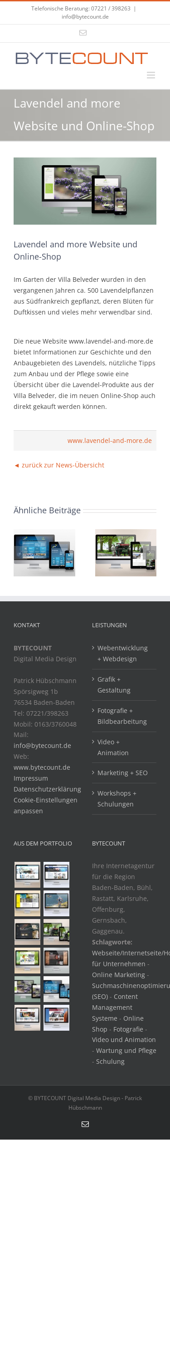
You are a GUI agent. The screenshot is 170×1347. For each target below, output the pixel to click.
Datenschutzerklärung (47, 789)
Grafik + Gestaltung (114, 684)
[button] (20, 553)
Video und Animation (124, 1039)
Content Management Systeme (115, 1007)
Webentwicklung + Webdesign (122, 653)
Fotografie (128, 1029)
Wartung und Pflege (126, 1050)
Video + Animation (113, 747)
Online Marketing (118, 974)
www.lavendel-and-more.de (110, 440)
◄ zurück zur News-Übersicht (59, 465)
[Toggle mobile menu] (151, 75)
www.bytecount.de (42, 767)
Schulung (110, 1061)
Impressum (31, 778)
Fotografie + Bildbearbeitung (122, 716)
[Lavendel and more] (85, 191)
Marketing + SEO (122, 772)
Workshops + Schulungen (116, 798)
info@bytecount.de (85, 16)
